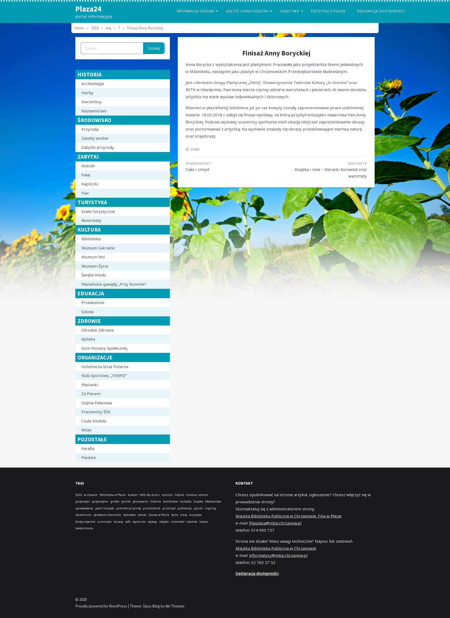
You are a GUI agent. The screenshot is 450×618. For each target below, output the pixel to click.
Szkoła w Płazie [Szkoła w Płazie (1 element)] (158, 515)
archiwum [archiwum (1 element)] (91, 495)
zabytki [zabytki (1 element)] (164, 521)
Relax (86, 429)
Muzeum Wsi (93, 256)
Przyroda (89, 129)
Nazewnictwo (94, 110)
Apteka (88, 339)
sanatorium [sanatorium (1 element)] (83, 515)
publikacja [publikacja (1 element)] (184, 508)
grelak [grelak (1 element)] (114, 501)
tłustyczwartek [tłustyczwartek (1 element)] (85, 521)
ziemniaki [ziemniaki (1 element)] (178, 521)
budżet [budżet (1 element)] (133, 495)
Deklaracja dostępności (381, 11)
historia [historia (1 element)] (155, 501)
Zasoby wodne (94, 138)
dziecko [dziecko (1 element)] (167, 495)
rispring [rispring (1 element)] (210, 508)
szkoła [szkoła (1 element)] (142, 515)
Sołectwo (290, 11)
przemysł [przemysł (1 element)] (169, 508)
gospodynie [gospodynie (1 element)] (100, 501)
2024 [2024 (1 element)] (78, 495)
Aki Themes (174, 606)
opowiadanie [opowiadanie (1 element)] (84, 508)
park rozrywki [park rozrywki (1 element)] (104, 508)
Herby (87, 92)
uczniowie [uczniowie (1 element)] (104, 521)
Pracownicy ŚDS (96, 411)
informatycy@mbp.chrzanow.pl (278, 555)
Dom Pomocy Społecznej (104, 348)
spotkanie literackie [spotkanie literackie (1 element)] (107, 515)
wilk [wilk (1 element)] (127, 521)
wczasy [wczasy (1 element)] (118, 521)
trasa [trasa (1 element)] (183, 515)
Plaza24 (88, 9)
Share (193, 149)
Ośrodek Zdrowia (97, 330)
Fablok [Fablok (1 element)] (179, 495)
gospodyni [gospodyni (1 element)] (82, 501)
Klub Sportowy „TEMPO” (104, 375)
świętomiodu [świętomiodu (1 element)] (84, 528)
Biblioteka (91, 238)
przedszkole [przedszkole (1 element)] (151, 508)
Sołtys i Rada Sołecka (247, 11)
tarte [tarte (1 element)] (174, 515)
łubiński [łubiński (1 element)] (192, 521)
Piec (85, 193)
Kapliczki (89, 183)
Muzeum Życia (94, 266)
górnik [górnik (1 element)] (125, 501)
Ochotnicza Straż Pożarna (104, 366)
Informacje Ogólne (195, 11)
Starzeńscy (91, 101)
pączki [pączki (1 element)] (198, 508)
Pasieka (88, 457)
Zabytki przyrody (97, 147)
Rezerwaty (91, 220)
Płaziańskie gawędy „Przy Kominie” (113, 284)
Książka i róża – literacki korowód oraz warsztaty (331, 173)
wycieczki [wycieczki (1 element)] (139, 521)
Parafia (87, 448)
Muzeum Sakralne (98, 247)
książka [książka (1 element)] (198, 501)
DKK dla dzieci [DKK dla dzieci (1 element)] (150, 495)
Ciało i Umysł (197, 169)
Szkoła (87, 311)
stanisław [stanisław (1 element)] (129, 515)
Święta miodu (93, 274)
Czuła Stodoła (93, 420)
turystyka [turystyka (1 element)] (195, 515)
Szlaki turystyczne (98, 211)
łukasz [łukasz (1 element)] (204, 521)
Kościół (88, 165)
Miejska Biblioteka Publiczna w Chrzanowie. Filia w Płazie (289, 516)
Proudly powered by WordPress (101, 606)
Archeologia (92, 83)
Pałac (86, 174)
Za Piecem (91, 393)
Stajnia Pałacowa (96, 402)
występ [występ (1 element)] (152, 521)
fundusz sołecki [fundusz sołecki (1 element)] (197, 495)
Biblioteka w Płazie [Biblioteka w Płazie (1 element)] (113, 495)
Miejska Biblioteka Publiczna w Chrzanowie (276, 548)
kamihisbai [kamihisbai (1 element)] (170, 501)
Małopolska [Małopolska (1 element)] (213, 501)
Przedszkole (92, 302)
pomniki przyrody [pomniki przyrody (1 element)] (128, 508)
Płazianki (89, 384)
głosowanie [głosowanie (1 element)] (140, 501)
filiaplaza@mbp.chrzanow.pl (275, 523)
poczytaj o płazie (328, 11)
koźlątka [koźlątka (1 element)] (185, 501)
